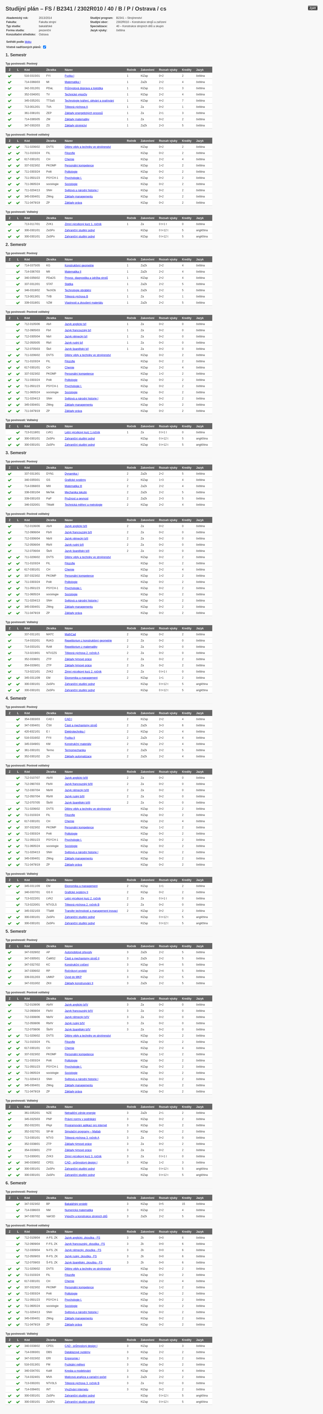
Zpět (313, 8)
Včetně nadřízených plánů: (23, 47)
